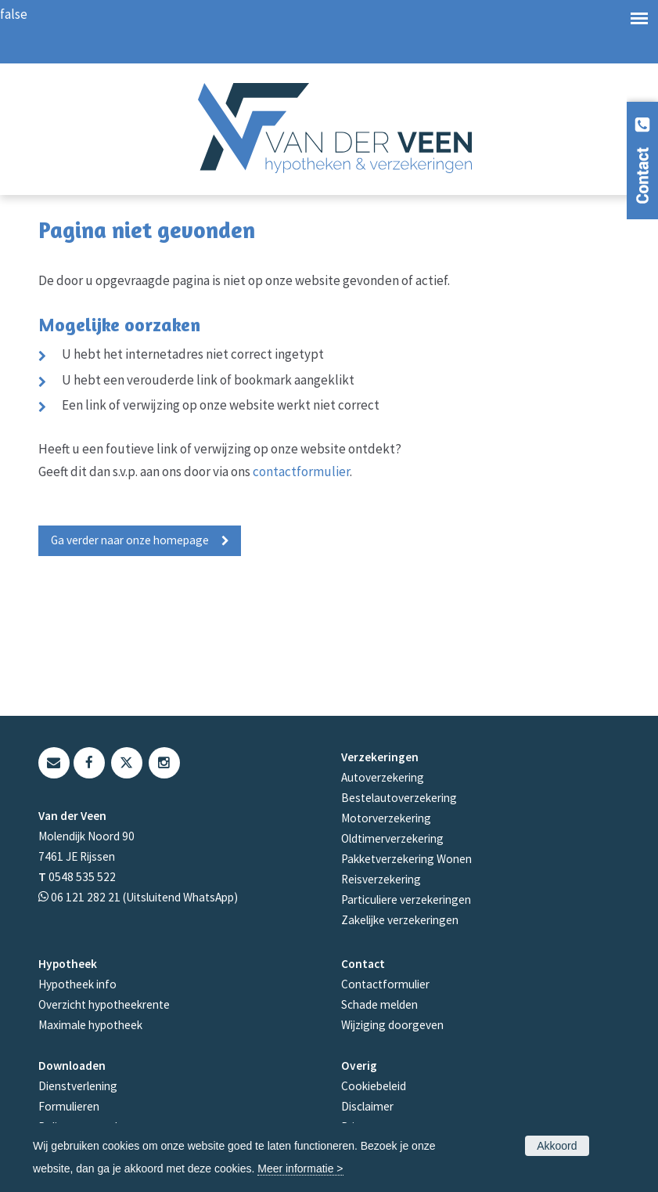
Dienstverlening (77, 1085)
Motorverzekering (386, 818)
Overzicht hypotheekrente (104, 1004)
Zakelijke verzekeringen (399, 919)
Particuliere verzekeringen (406, 899)
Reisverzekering (381, 879)
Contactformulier (385, 984)
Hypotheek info (77, 984)
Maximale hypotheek (90, 1024)
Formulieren (68, 1106)
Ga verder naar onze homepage (130, 540)
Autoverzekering (382, 777)
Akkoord (557, 1146)
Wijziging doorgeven (392, 1024)
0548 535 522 (82, 876)
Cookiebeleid (373, 1085)
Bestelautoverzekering (399, 797)
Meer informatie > (300, 1168)
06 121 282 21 (85, 897)
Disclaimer (367, 1106)
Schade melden (379, 1004)
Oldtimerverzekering (392, 838)
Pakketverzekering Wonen (406, 858)
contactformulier (301, 471)
